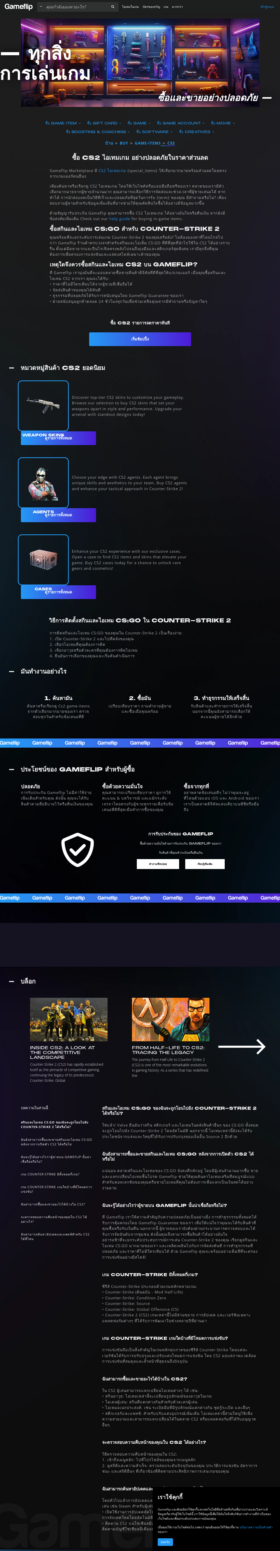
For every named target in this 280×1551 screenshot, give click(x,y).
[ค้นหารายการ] (76, 7)
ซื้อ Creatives (195, 132)
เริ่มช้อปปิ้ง (140, 339)
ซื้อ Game (138, 123)
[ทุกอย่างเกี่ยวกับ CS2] (140, 945)
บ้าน (109, 143)
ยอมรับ (165, 1542)
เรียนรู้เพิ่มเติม (204, 864)
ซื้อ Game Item (61, 123)
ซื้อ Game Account (179, 123)
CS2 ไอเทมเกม (112, 170)
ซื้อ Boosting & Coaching (96, 132)
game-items (148, 143)
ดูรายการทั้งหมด (58, 438)
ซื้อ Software (153, 132)
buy (124, 143)
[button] (112, 7)
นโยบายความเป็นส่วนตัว (256, 1527)
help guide (119, 218)
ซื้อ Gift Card (103, 123)
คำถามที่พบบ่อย (158, 864)
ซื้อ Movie (221, 123)
